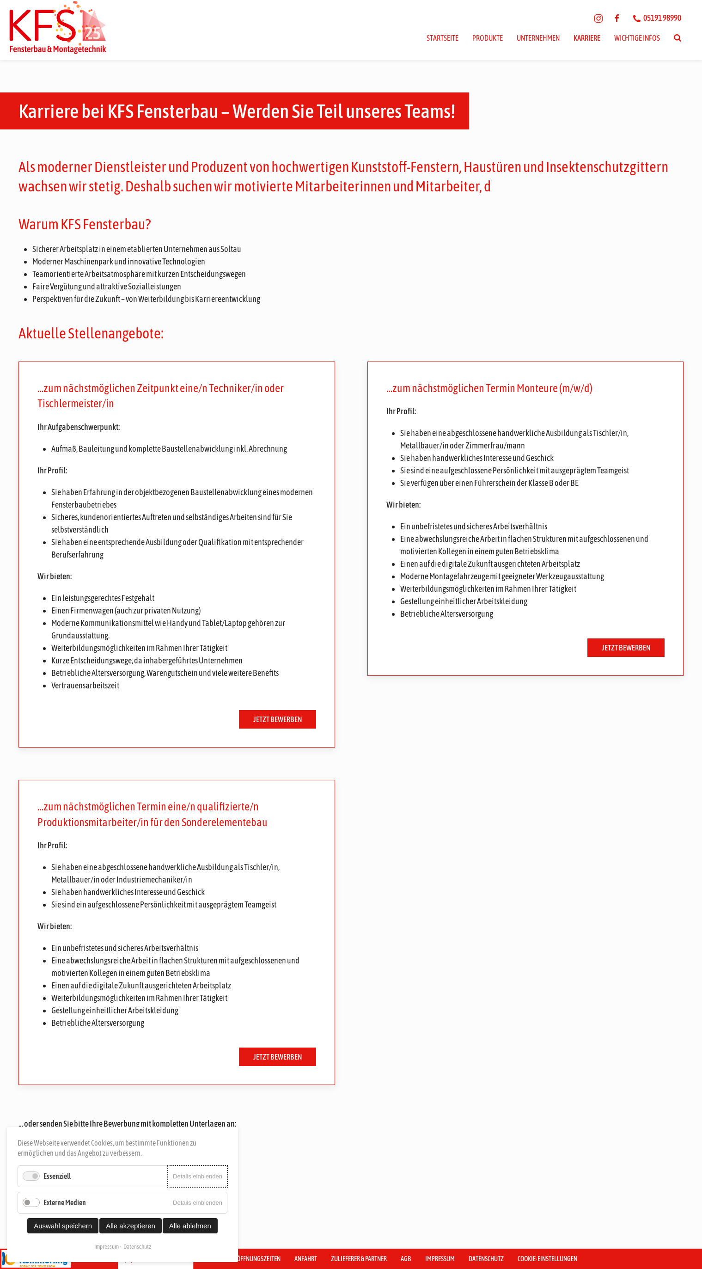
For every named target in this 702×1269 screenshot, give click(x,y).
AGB (406, 1259)
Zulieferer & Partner (359, 1259)
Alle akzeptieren (130, 1226)
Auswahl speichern (63, 1226)
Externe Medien (64, 1202)
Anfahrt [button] (305, 1259)
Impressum (440, 1259)
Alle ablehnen (190, 1226)
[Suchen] (677, 38)
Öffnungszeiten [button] (259, 1259)
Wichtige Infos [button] (637, 38)
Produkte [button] (487, 38)
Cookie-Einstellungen (547, 1259)
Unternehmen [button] (538, 38)
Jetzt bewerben (277, 719)
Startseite (442, 38)
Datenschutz (486, 1259)
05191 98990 (657, 18)
